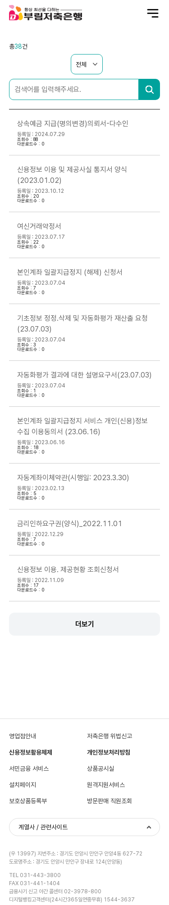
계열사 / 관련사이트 (43, 827)
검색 (149, 89)
